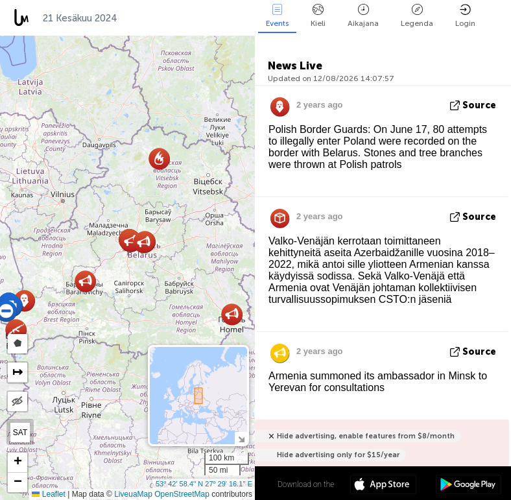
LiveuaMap (133, 494)
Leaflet (48, 494)
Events (277, 16)
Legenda (417, 16)
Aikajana (363, 16)
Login (465, 16)
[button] (143, 242)
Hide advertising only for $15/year (338, 455)
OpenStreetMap (181, 494)
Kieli (318, 16)
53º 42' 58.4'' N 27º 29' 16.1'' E (204, 484)
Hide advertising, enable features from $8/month (366, 436)
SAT (20, 432)
